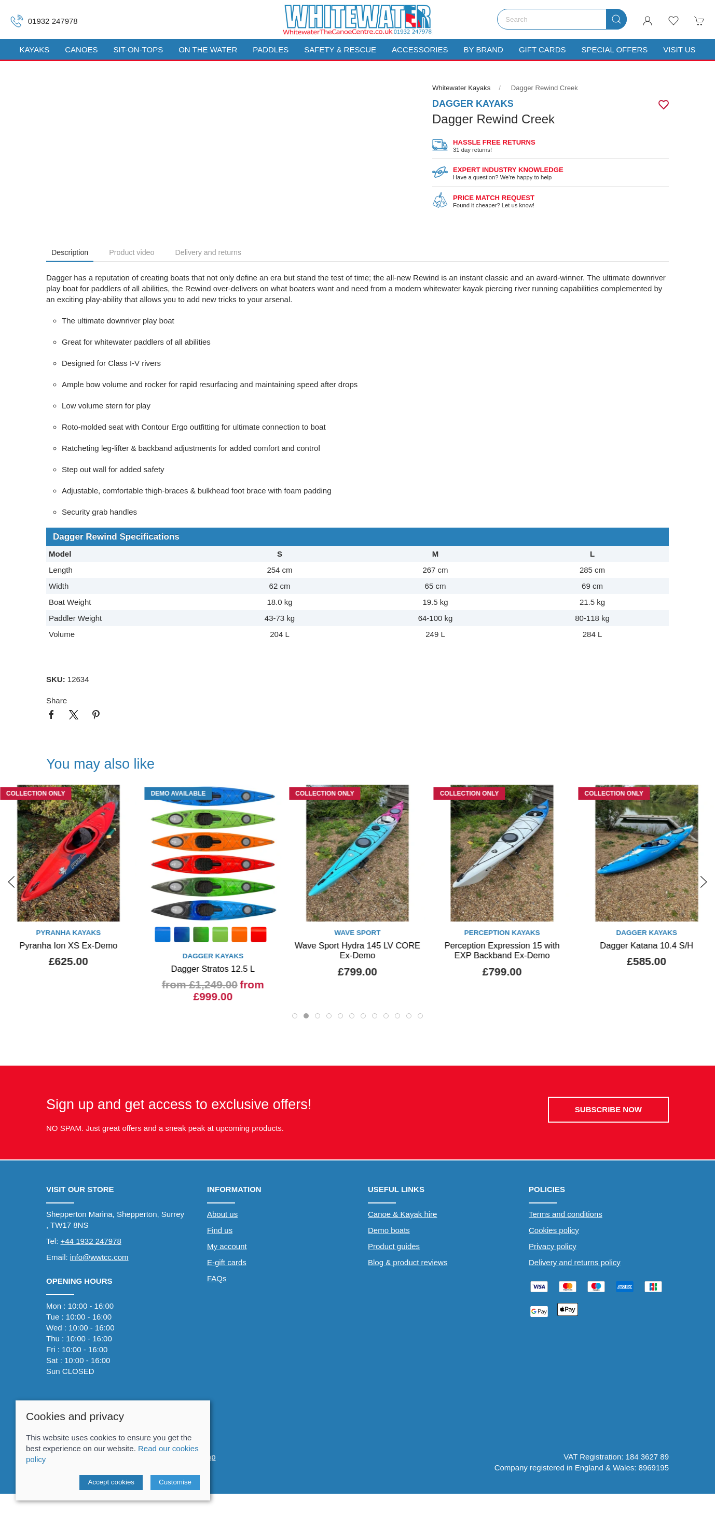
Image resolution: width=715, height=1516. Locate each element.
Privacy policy (552, 1247)
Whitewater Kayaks (461, 88)
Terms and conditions (565, 1215)
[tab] (294, 1017)
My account (227, 1247)
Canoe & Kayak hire (402, 1215)
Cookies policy (554, 1231)
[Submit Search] (616, 19)
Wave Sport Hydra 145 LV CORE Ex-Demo (357, 950)
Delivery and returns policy (575, 1263)
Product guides (394, 1247)
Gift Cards (542, 49)
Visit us (679, 49)
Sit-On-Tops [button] (138, 49)
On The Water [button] (207, 49)
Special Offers (614, 49)
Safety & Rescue (340, 49)
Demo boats (389, 1231)
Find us (219, 1231)
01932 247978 (44, 21)
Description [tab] (69, 252)
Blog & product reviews (407, 1263)
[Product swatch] (163, 935)
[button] (673, 21)
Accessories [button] (420, 49)
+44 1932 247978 (91, 1242)
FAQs (217, 1280)
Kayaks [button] (34, 49)
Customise (175, 1482)
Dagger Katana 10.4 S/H (646, 945)
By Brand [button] (483, 49)
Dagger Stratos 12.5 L (213, 968)
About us (222, 1215)
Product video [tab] (131, 252)
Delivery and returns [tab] (208, 252)
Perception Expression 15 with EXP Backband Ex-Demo (502, 950)
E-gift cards (226, 1263)
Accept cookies (111, 1482)
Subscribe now (608, 1111)
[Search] (562, 19)
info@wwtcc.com (99, 1258)
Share (56, 700)
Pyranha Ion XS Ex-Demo (68, 945)
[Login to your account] (647, 21)
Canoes (81, 49)
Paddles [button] (270, 49)
